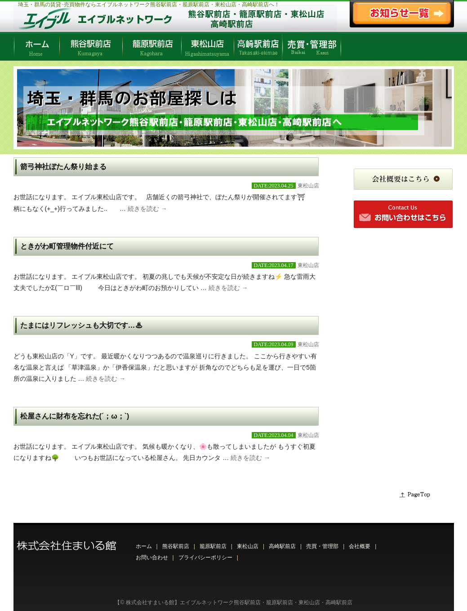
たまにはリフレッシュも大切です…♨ (81, 325)
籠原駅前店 (213, 546)
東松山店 (308, 186)
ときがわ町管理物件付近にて (67, 246)
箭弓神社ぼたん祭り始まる (63, 166)
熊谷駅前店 (175, 546)
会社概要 (359, 546)
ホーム (144, 546)
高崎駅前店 (282, 546)
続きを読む (147, 208)
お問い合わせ (152, 557)
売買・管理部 (322, 546)
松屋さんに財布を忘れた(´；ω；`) (74, 416)
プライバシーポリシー (205, 557)
